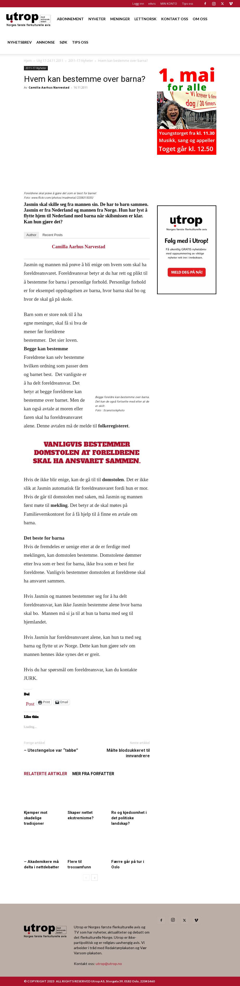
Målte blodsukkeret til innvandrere (128, 753)
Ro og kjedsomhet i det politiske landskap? (129, 818)
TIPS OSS (80, 42)
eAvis (151, 3)
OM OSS (200, 19)
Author (31, 235)
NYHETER (97, 19)
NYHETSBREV (20, 42)
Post (30, 702)
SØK (63, 42)
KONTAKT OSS (174, 19)
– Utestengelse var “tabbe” (51, 750)
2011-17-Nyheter (80, 60)
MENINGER (120, 19)
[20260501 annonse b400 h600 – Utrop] (186, 153)
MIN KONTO (168, 3)
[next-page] (94, 877)
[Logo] (28, 18)
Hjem (28, 60)
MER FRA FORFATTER (93, 773)
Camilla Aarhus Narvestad (49, 87)
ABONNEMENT (70, 19)
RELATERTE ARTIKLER (45, 773)
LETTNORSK (145, 19)
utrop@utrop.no (109, 963)
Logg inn (138, 3)
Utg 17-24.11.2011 (50, 60)
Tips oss (187, 3)
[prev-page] (86, 877)
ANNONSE (45, 42)
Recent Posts (52, 235)
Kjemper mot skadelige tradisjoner (35, 818)
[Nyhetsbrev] (186, 293)
